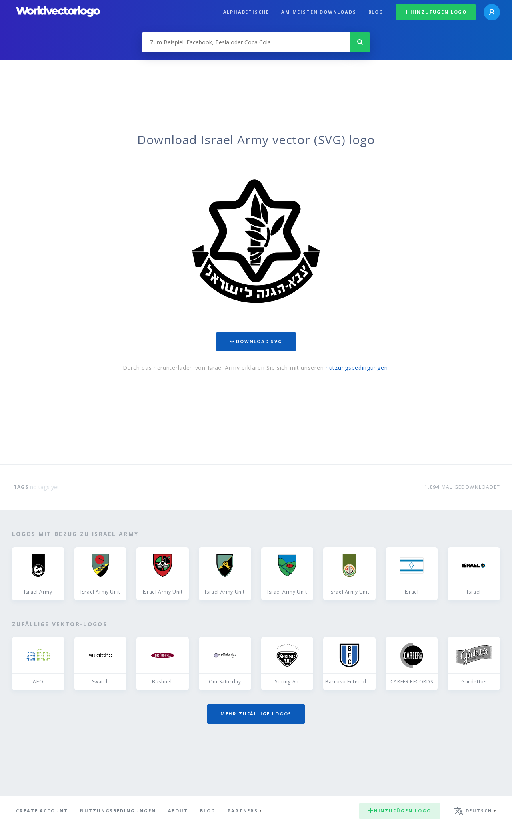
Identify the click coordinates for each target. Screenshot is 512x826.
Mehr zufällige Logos (256, 714)
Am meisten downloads (318, 12)
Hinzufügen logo (435, 12)
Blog (376, 12)
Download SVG (256, 341)
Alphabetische (246, 12)
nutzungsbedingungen (357, 367)
